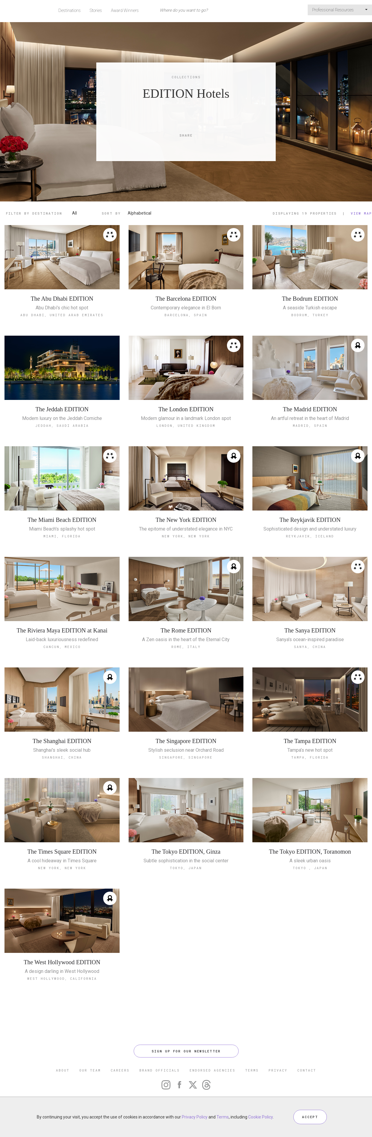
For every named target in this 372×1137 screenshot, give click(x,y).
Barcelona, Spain (185, 315)
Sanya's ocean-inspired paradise (310, 639)
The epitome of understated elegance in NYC (186, 529)
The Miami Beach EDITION (62, 519)
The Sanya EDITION (310, 630)
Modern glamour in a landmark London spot (186, 418)
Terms (223, 1117)
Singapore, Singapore (186, 757)
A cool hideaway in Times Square (62, 860)
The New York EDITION (185, 519)
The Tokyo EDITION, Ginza (186, 851)
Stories (96, 10)
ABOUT (62, 1070)
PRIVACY (278, 1070)
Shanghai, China (62, 757)
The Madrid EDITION (310, 409)
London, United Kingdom (185, 425)
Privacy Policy (195, 1117)
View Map (361, 213)
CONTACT (306, 1070)
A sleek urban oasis (310, 860)
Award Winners (125, 10)
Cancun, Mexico (62, 646)
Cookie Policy (260, 1117)
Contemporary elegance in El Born (186, 307)
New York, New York (186, 536)
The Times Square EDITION (62, 851)
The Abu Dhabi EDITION (62, 298)
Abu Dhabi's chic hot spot (62, 307)
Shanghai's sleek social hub (62, 750)
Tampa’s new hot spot (310, 750)
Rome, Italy (186, 646)
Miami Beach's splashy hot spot (62, 529)
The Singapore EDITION (185, 741)
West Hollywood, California (62, 978)
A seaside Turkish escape (310, 307)
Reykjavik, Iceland (310, 536)
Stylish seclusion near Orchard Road (186, 750)
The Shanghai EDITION (62, 741)
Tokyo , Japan (310, 868)
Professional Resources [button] (340, 9)
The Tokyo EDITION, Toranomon (310, 851)
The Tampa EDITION (310, 741)
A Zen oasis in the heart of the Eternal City (186, 639)
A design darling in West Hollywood (62, 971)
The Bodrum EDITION (310, 298)
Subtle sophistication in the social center (186, 860)
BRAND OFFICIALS (159, 1070)
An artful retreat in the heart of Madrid (310, 418)
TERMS (252, 1070)
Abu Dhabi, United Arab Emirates (61, 315)
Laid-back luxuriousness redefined (62, 639)
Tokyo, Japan (186, 868)
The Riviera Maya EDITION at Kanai (61, 630)
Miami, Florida (62, 536)
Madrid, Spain (310, 425)
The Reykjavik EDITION (309, 519)
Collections (186, 77)
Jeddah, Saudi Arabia (62, 425)
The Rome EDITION (186, 630)
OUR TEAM (90, 1070)
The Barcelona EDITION (185, 298)
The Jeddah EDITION (62, 409)
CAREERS (120, 1070)
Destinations (69, 10)
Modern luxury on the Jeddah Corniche (62, 418)
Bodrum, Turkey (310, 315)
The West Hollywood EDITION (62, 962)
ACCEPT (310, 1117)
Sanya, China (310, 646)
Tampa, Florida (310, 757)
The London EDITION (186, 409)
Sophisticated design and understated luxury (309, 529)
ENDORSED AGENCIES (212, 1070)
